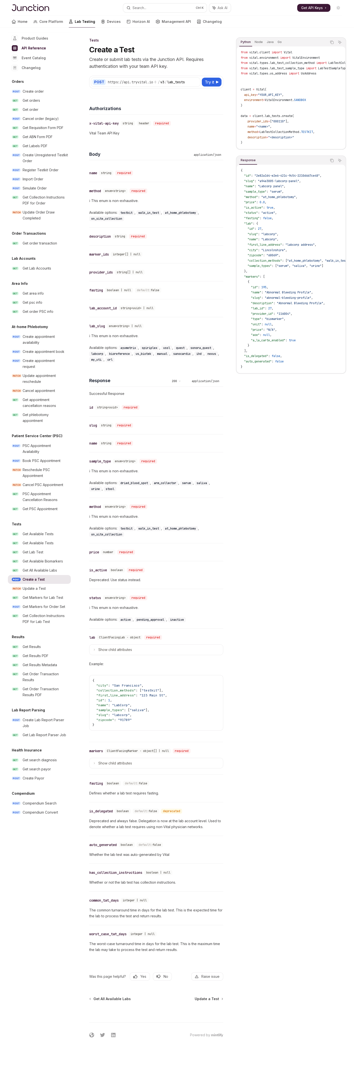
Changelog (209, 23)
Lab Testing (82, 23)
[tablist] (282, 42)
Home (20, 23)
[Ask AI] (340, 42)
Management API (173, 23)
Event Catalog (29, 58)
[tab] (245, 42)
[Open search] (164, 7)
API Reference (29, 48)
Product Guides (30, 38)
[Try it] (211, 82)
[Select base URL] (132, 82)
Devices (111, 23)
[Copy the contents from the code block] (332, 42)
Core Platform (48, 23)
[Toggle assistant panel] (220, 7)
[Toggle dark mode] (338, 8)
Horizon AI (138, 23)
